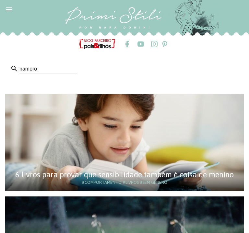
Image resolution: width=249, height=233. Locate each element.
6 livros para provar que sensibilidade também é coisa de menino (124, 174)
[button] (9, 9)
